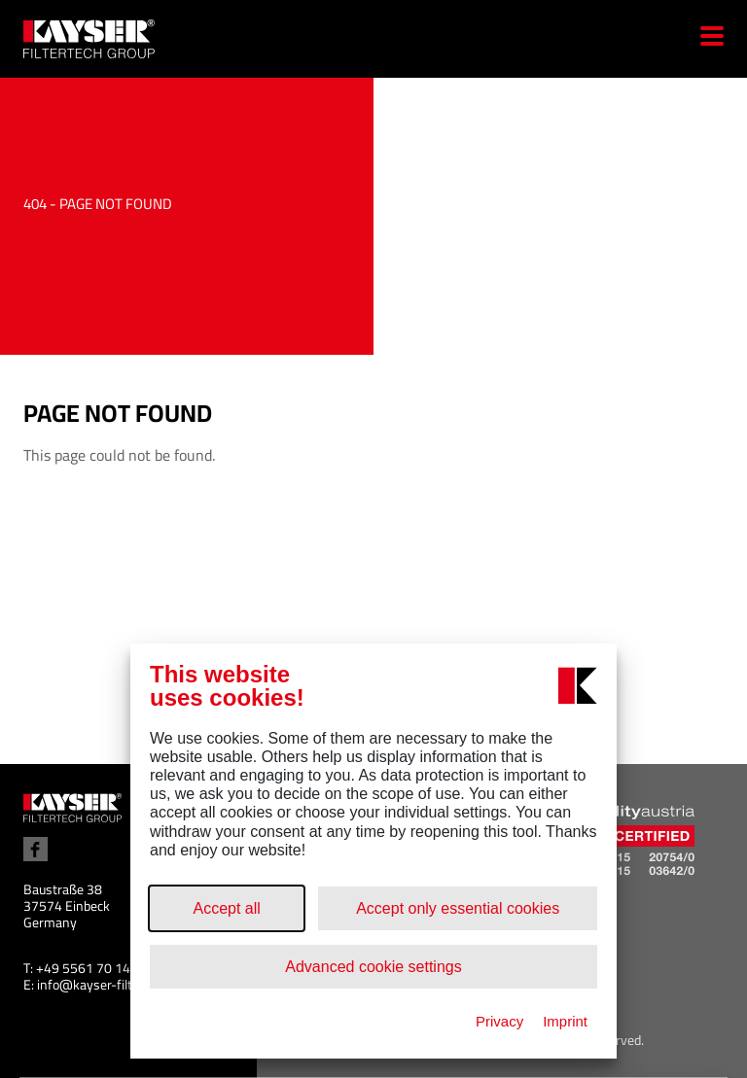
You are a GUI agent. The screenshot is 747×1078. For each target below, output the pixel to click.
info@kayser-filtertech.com (116, 984)
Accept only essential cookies (457, 908)
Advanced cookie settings (373, 966)
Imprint (565, 1021)
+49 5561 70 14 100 (96, 968)
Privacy (499, 1021)
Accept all (226, 908)
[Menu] (705, 39)
